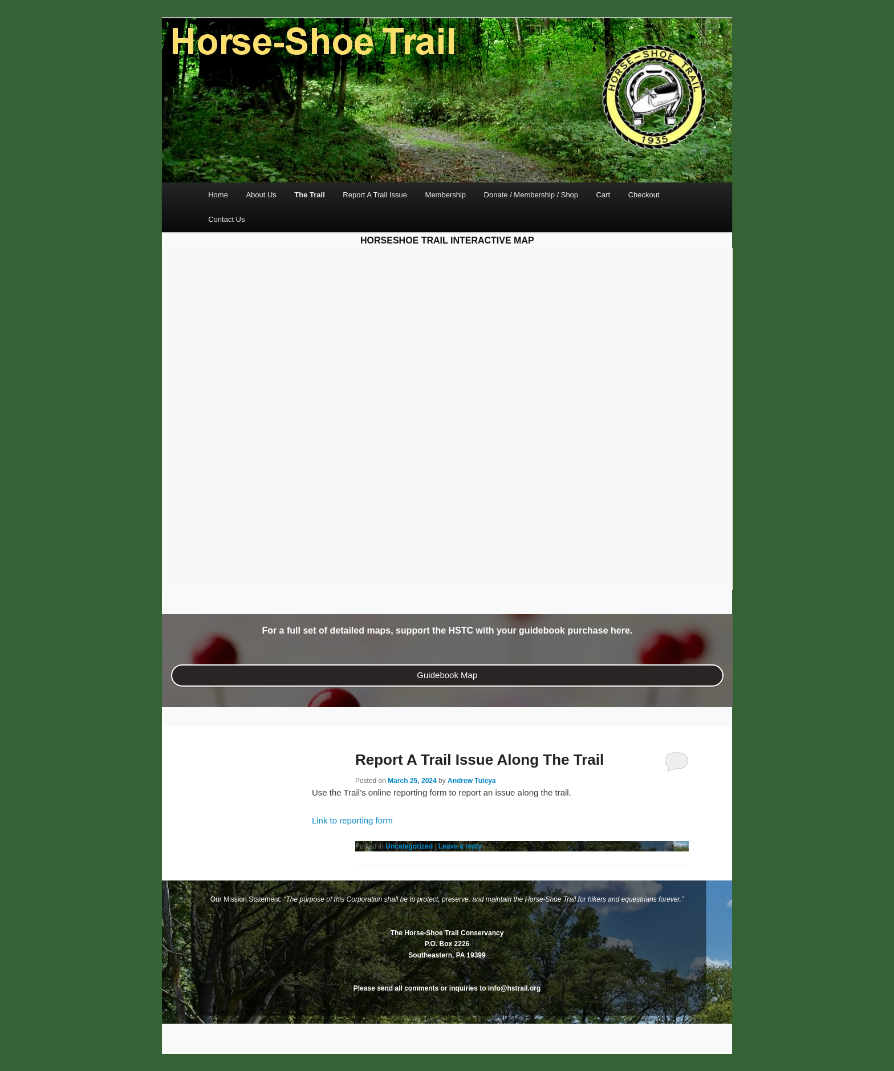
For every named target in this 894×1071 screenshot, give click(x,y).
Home (218, 194)
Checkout (644, 194)
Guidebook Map (447, 675)
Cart (603, 194)
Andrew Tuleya (471, 781)
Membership (445, 194)
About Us (261, 194)
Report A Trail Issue (375, 194)
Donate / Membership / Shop (531, 194)
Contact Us (226, 219)
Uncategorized (409, 846)
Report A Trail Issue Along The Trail (479, 759)
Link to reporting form (352, 820)
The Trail (309, 194)
